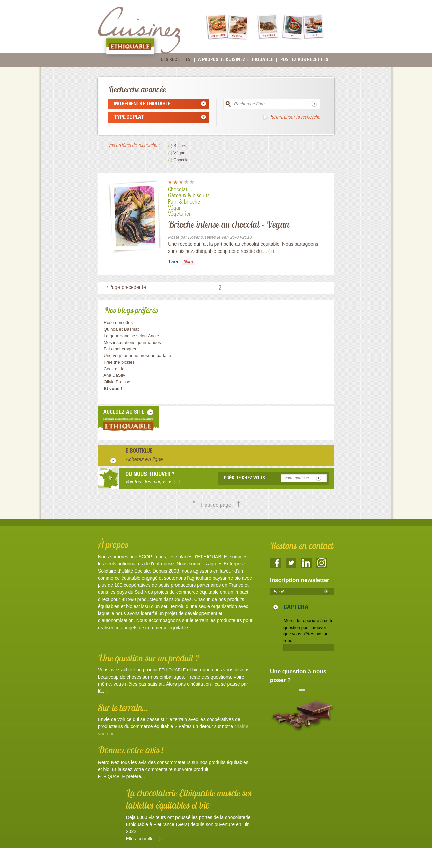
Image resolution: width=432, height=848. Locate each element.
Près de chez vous (244, 478)
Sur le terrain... (123, 707)
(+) (110, 691)
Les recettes (176, 60)
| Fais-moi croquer (119, 348)
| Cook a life (112, 368)
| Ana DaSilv (113, 375)
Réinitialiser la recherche (295, 117)
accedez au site (123, 412)
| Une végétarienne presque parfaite (136, 355)
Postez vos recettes (304, 60)
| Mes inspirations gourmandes (131, 342)
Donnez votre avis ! (131, 750)
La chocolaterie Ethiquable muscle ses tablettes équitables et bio (189, 799)
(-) (170, 145)
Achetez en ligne (144, 459)
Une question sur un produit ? (148, 658)
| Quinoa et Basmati (120, 329)
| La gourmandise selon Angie (130, 335)
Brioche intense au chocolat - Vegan (228, 224)
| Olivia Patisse (115, 382)
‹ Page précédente (126, 288)
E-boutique (139, 451)
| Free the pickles (118, 362)
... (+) (268, 251)
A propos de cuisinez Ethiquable (235, 60)
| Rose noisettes (117, 322)
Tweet (174, 261)
